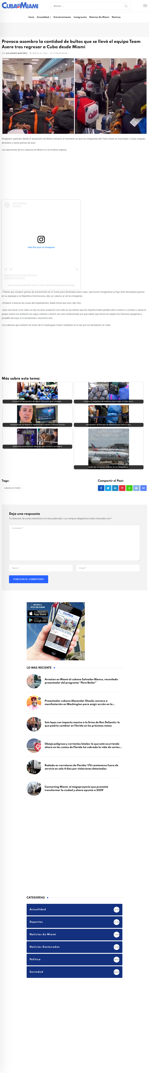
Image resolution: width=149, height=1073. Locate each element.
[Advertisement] (74, 175)
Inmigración (80, 17)
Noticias (116, 17)
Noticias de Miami (99, 17)
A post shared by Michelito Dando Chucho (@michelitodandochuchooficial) (41, 285)
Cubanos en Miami (12, 469)
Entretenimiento (62, 17)
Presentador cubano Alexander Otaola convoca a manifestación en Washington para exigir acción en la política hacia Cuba (79, 686)
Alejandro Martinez (16, 53)
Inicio (31, 17)
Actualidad (43, 17)
